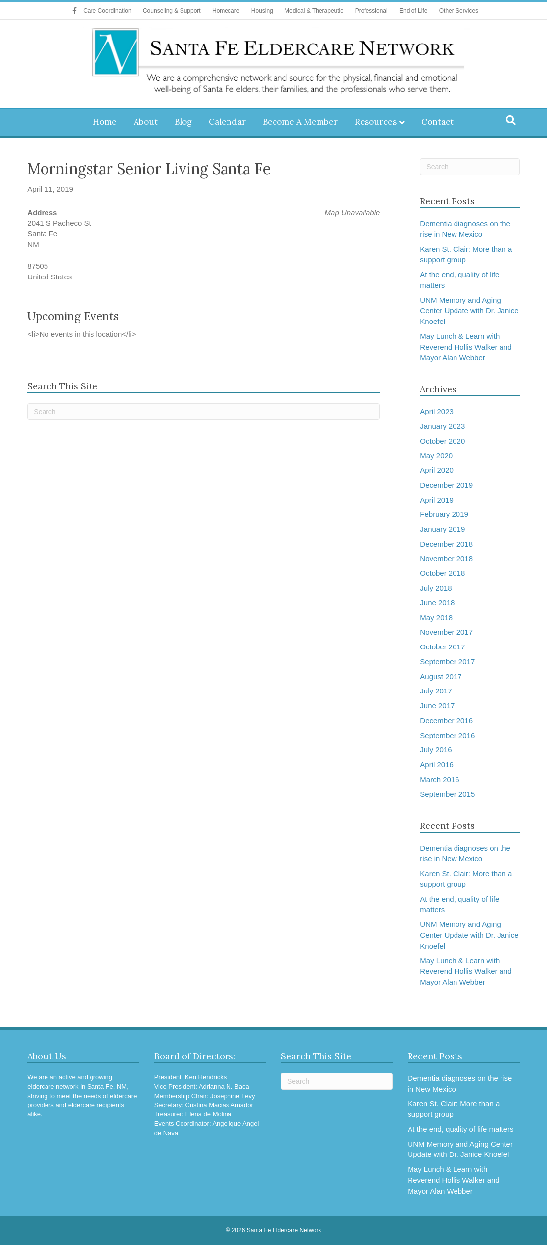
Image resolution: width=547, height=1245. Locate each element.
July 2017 (436, 691)
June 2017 (437, 705)
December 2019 (446, 485)
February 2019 (444, 514)
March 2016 (439, 779)
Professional (371, 10)
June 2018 (437, 603)
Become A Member (300, 121)
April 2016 (437, 764)
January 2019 (442, 529)
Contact (437, 121)
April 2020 (437, 470)
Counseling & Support (172, 10)
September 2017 (447, 661)
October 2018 (442, 573)
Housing (262, 10)
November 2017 (446, 632)
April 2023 (437, 411)
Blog (183, 121)
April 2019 (437, 500)
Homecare (225, 10)
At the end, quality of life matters (460, 1129)
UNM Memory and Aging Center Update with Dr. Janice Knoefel (469, 311)
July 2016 (436, 749)
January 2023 (442, 426)
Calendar (227, 121)
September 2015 (447, 794)
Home (105, 121)
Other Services (458, 10)
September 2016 (447, 735)
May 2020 (436, 455)
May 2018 (436, 617)
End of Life (413, 10)
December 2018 (446, 544)
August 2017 (440, 676)
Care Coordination (107, 10)
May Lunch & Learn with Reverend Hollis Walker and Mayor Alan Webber (465, 347)
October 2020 (442, 441)
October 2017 (442, 647)
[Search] (511, 120)
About (146, 121)
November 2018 (446, 558)
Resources (376, 121)
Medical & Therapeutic (313, 10)
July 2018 (436, 588)
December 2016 (446, 720)
